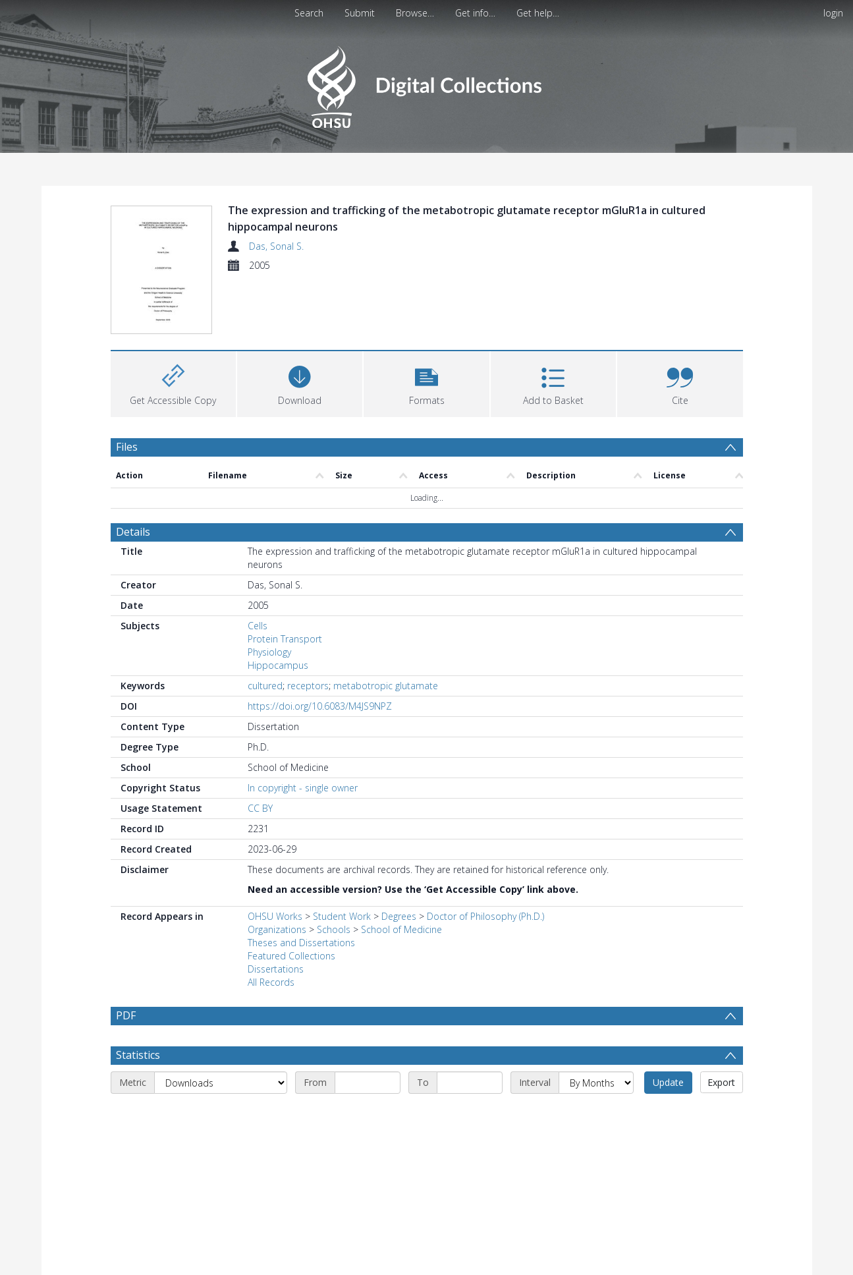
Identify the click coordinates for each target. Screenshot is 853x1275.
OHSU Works (275, 916)
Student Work (342, 916)
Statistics (138, 1086)
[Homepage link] (426, 83)
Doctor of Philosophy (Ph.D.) (485, 916)
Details (133, 531)
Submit (359, 13)
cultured (265, 685)
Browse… (415, 13)
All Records (271, 982)
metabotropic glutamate (385, 685)
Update (668, 1113)
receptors (308, 685)
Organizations (277, 929)
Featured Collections (291, 955)
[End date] (470, 1113)
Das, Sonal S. (276, 246)
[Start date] (367, 1113)
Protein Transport (285, 639)
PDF (126, 1015)
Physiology (269, 652)
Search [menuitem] (308, 13)
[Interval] (596, 1113)
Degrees (398, 916)
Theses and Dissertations (301, 942)
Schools (333, 929)
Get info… (475, 13)
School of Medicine (401, 929)
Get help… (537, 13)
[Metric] (220, 1113)
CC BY (260, 808)
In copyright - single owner (303, 787)
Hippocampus (278, 665)
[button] (426, 382)
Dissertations (276, 969)
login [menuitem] (833, 13)
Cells (257, 625)
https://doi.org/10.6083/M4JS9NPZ (320, 706)
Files (127, 446)
